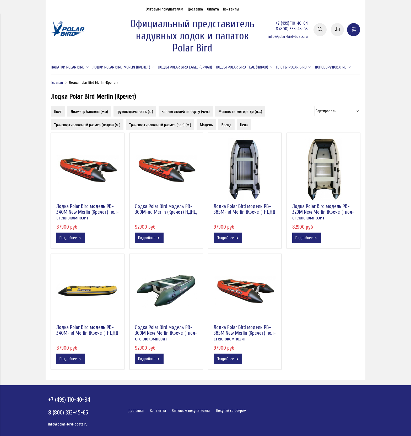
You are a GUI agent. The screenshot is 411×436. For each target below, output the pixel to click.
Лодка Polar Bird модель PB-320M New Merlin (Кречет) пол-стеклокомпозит (323, 212)
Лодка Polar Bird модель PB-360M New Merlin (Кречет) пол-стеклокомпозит (166, 333)
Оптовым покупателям (164, 9)
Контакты (231, 9)
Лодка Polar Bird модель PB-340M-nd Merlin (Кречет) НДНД (87, 330)
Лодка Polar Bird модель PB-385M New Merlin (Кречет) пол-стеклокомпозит (245, 333)
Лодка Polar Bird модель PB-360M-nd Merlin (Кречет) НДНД (166, 209)
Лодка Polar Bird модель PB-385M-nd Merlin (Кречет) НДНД (244, 209)
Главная (57, 82)
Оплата (213, 9)
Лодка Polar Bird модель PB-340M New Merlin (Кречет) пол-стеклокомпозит (87, 212)
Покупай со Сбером (231, 410)
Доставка (195, 9)
